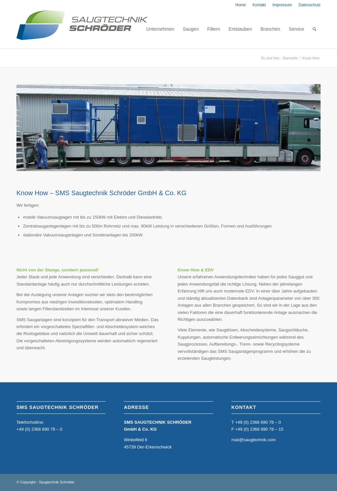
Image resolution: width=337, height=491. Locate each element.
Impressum (282, 5)
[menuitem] (240, 5)
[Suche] (314, 29)
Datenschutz (309, 5)
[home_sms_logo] (82, 29)
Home (240, 5)
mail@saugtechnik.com (253, 439)
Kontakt (259, 5)
